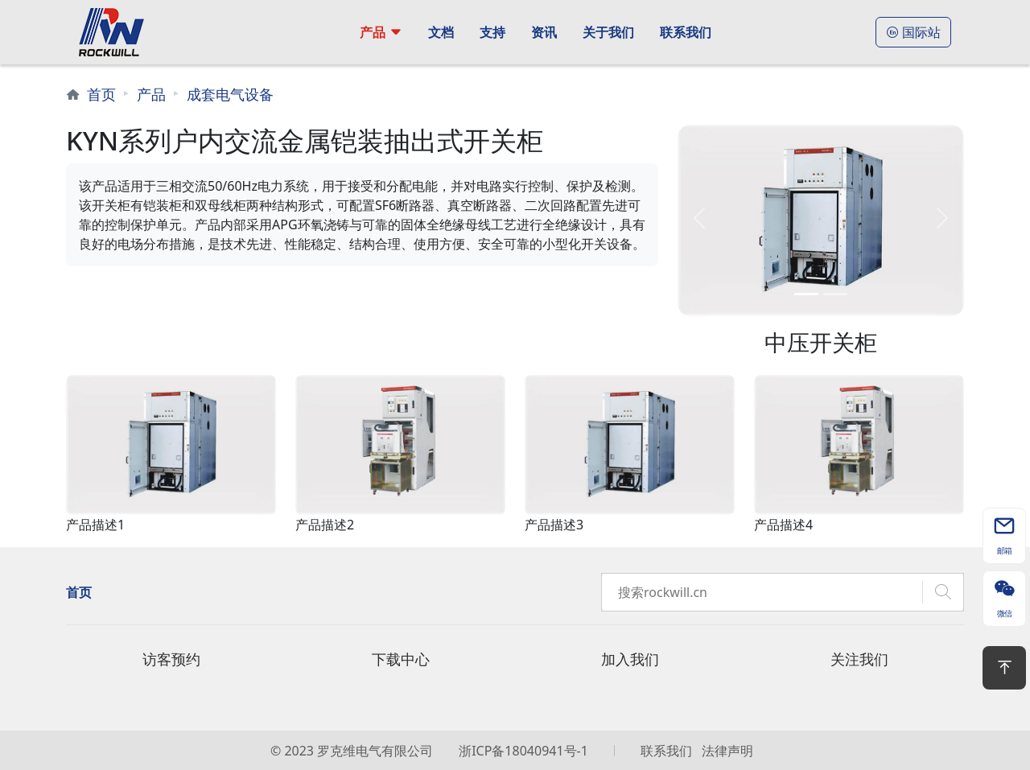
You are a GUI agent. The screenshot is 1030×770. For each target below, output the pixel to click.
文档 (441, 32)
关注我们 (859, 659)
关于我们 (608, 32)
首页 (101, 94)
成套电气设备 (230, 94)
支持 (492, 32)
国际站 (913, 32)
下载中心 (401, 659)
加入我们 (630, 659)
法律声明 (727, 751)
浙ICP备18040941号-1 (523, 751)
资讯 (544, 32)
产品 (372, 32)
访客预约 (171, 659)
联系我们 (685, 32)
